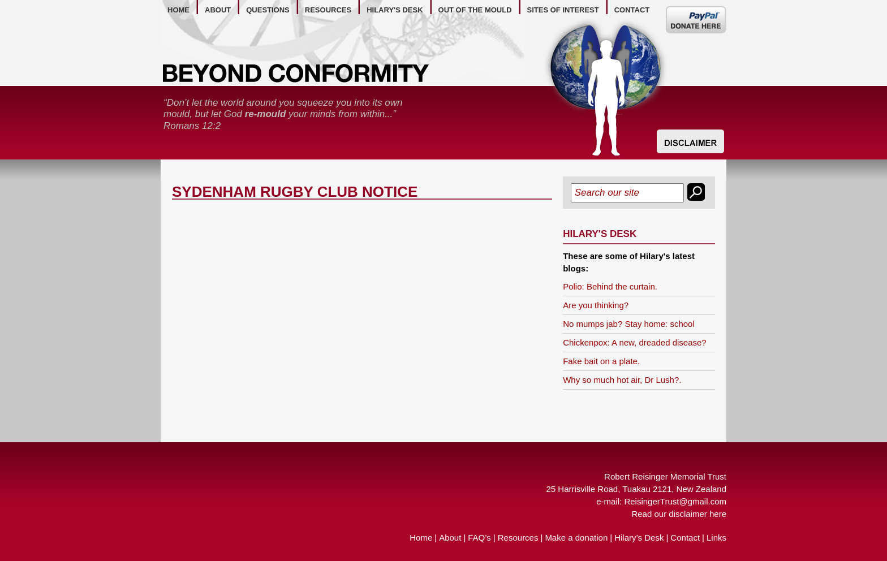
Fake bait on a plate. (601, 361)
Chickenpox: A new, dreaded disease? (635, 342)
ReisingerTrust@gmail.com (675, 501)
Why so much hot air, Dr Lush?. (622, 380)
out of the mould (475, 10)
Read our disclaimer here (678, 514)
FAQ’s (479, 537)
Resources (518, 537)
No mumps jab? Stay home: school (629, 324)
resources (328, 10)
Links (716, 537)
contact (632, 10)
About (450, 537)
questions (268, 10)
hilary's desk (395, 10)
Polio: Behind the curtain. (610, 286)
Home (421, 537)
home (178, 10)
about (218, 10)
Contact (685, 537)
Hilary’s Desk (639, 537)
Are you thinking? (595, 305)
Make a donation (576, 537)
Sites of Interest (563, 10)
